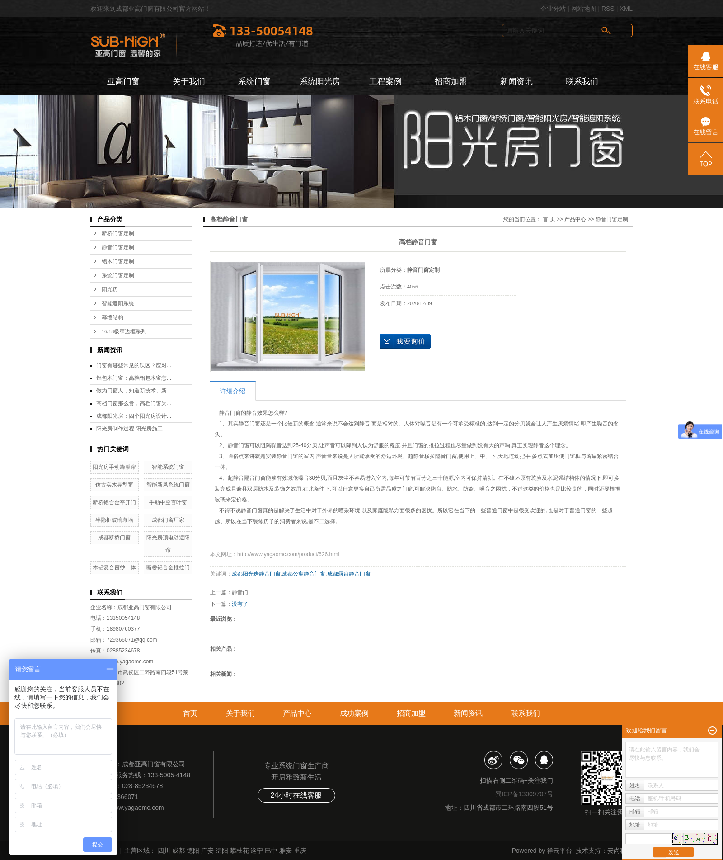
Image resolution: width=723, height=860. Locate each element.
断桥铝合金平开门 (114, 502)
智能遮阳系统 (118, 303)
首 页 (549, 219)
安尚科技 (620, 850)
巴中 (271, 850)
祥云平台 (559, 850)
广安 (207, 850)
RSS (608, 8)
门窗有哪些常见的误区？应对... (133, 365)
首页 (190, 713)
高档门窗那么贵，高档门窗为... (133, 403)
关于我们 (189, 81)
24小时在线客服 (296, 795)
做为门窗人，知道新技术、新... (133, 390)
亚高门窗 (123, 81)
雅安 (285, 850)
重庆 (300, 850)
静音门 (240, 592)
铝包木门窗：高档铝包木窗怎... (133, 378)
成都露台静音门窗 (349, 574)
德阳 (193, 850)
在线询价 (405, 341)
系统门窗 (254, 81)
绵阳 (222, 850)
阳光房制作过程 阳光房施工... (131, 428)
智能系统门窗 (168, 467)
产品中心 (575, 219)
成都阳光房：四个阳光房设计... (133, 416)
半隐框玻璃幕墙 (114, 520)
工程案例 (385, 81)
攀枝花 (239, 850)
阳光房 (110, 289)
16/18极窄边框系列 (124, 331)
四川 (164, 850)
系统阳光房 (320, 81)
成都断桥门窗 (114, 537)
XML (626, 8)
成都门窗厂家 (168, 520)
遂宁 (256, 850)
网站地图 (583, 8)
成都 (178, 850)
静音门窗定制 (118, 247)
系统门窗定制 (118, 275)
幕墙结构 (112, 317)
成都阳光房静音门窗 (256, 574)
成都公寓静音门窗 (303, 574)
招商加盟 (451, 81)
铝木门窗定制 (118, 261)
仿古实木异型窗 (114, 485)
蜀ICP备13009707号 (524, 794)
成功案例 (354, 713)
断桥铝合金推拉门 (168, 567)
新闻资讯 (516, 81)
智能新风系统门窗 (168, 485)
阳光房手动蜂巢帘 (114, 467)
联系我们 (582, 81)
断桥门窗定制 (118, 233)
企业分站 (553, 8)
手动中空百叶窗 (168, 502)
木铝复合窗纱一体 (114, 567)
